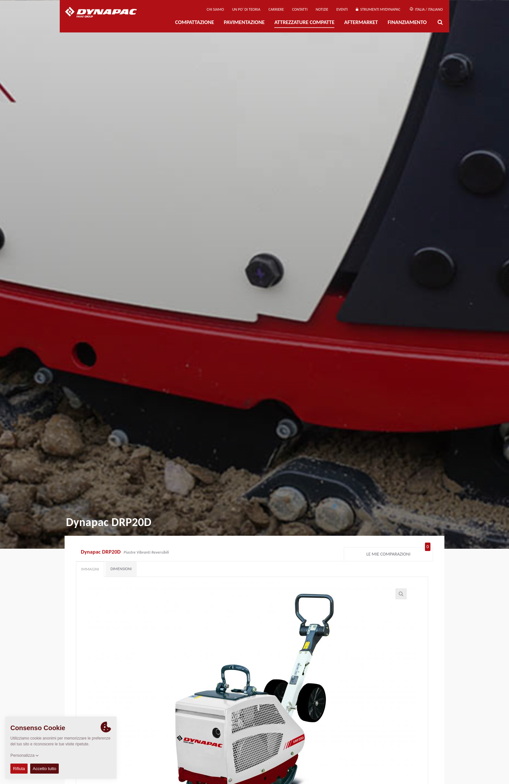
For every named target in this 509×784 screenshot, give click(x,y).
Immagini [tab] (90, 569)
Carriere (276, 9)
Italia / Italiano (426, 9)
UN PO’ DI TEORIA (246, 9)
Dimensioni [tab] (121, 568)
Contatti (300, 9)
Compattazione (194, 22)
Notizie (322, 9)
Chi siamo (215, 9)
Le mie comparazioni (398, 552)
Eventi (342, 9)
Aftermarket (361, 22)
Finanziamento (407, 22)
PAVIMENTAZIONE (244, 22)
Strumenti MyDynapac (378, 9)
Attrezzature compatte (304, 22)
